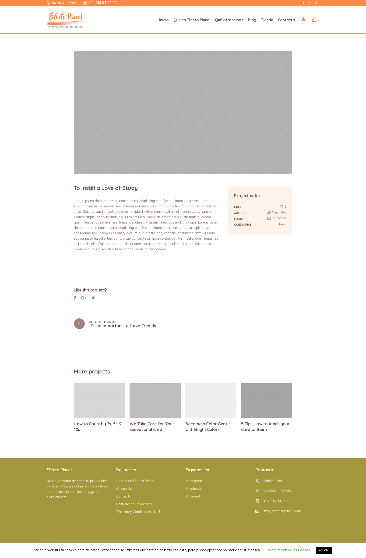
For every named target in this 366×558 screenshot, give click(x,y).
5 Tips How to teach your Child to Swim (265, 426)
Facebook (75, 298)
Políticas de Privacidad (134, 504)
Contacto (123, 496)
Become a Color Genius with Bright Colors (208, 426)
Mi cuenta (124, 489)
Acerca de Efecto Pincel (135, 481)
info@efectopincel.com (282, 511)
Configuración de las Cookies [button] (288, 550)
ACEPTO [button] (324, 550)
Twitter (83, 298)
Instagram (194, 481)
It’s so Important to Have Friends (122, 325)
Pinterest (93, 298)
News (282, 224)
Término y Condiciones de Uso (140, 512)
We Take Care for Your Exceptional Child (152, 426)
